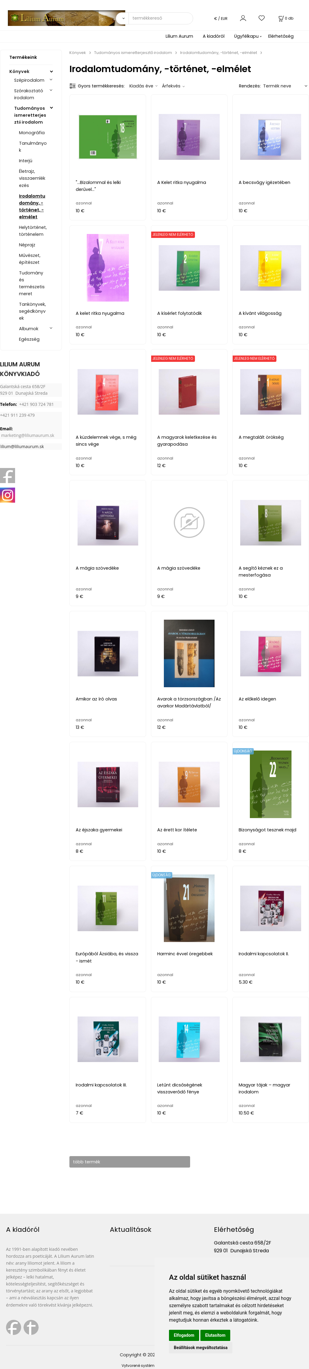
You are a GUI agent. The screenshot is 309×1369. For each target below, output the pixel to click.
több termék (89, 1162)
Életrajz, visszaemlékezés (32, 178)
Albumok (28, 329)
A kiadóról (214, 36)
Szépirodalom (29, 80)
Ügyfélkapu (246, 36)
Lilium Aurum (179, 36)
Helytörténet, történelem (33, 230)
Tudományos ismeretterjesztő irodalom (30, 115)
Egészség (29, 339)
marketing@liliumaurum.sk (27, 435)
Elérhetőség (281, 36)
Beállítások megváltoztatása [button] (201, 1347)
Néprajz (27, 245)
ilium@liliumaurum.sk (22, 446)
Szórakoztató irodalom (28, 94)
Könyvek (19, 71)
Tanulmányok (33, 146)
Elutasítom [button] (215, 1335)
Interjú (25, 161)
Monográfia (32, 133)
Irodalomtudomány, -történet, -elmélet (32, 206)
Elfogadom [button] (184, 1335)
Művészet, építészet (29, 258)
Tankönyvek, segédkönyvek (32, 311)
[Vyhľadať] (122, 18)
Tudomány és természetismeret (32, 283)
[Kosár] (285, 18)
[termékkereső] (161, 18)
